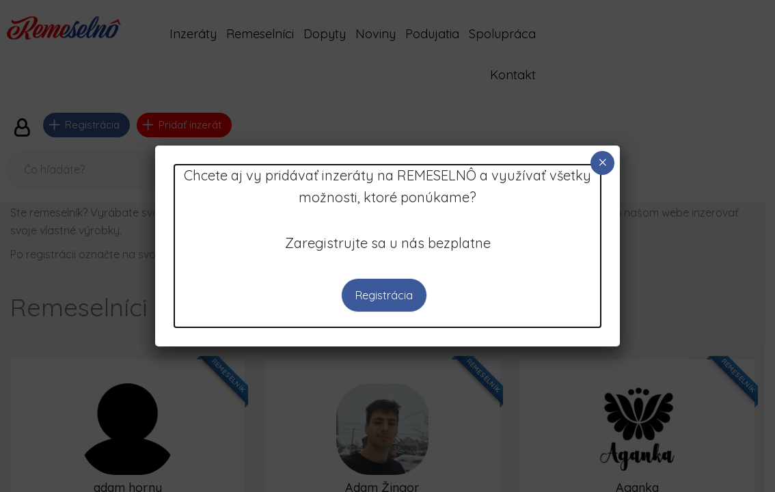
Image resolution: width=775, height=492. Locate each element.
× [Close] (603, 162)
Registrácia (384, 295)
